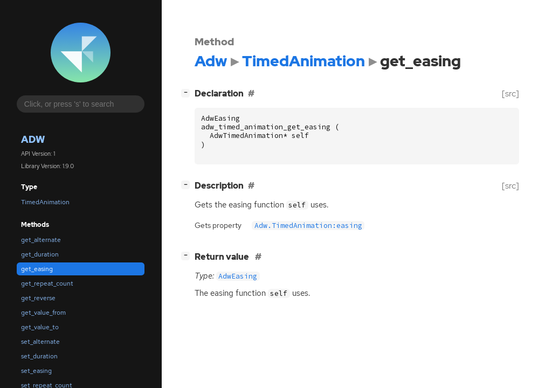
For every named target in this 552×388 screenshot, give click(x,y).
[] (187, 92)
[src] (510, 93)
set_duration (39, 356)
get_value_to (40, 327)
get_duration (40, 254)
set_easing (36, 370)
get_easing (37, 269)
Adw (33, 139)
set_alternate (40, 341)
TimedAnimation (45, 202)
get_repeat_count (47, 283)
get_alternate (41, 239)
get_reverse (38, 298)
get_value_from (43, 312)
